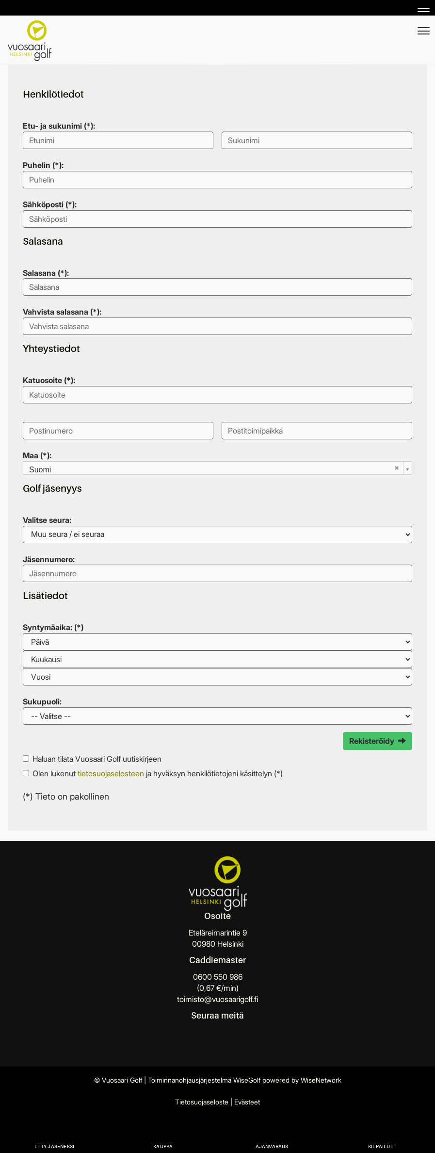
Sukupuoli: (42, 701)
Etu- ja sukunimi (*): (59, 126)
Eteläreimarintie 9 (218, 932)
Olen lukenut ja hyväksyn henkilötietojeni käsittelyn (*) (157, 773)
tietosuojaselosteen (111, 773)
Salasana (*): (46, 273)
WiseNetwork (321, 1080)
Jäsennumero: (49, 559)
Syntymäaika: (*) (53, 627)
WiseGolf (246, 1080)
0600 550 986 (217, 977)
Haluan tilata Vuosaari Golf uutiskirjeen (96, 759)
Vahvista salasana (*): (62, 312)
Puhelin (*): (43, 165)
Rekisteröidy (377, 741)
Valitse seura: (47, 520)
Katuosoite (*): (49, 380)
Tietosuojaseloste (201, 1102)
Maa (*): (37, 455)
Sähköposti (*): (50, 204)
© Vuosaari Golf (118, 1080)
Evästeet (247, 1102)
